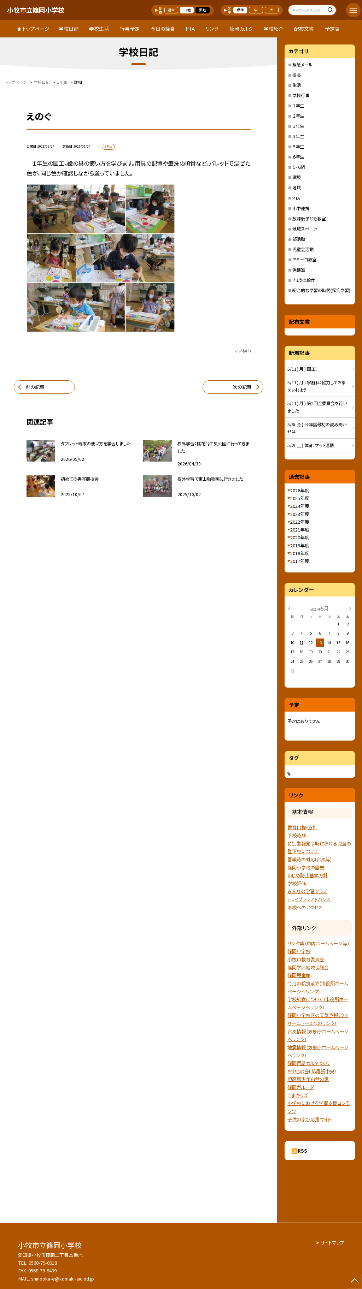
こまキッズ (297, 1095)
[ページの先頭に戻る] (354, 1281)
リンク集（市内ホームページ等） (318, 943)
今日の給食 (163, 28)
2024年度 (299, 506)
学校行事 (300, 95)
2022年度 (299, 521)
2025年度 (299, 498)
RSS (302, 1150)
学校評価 (296, 883)
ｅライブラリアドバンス (309, 899)
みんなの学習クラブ (307, 891)
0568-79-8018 (43, 1262)
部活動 (298, 239)
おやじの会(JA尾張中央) (311, 1071)
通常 (171, 9)
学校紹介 (274, 28)
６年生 (298, 157)
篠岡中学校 (298, 951)
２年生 (298, 116)
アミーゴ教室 (304, 259)
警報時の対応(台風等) (309, 859)
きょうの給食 (303, 280)
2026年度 (299, 490)
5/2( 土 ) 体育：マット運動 (310, 445)
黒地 (202, 9)
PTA (190, 28)
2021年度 (299, 529)
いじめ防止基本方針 (307, 875)
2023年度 (299, 514)
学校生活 (99, 28)
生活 (296, 85)
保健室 (298, 270)
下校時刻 (296, 835)
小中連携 (300, 208)
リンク (212, 28)
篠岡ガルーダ (300, 1087)
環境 (296, 177)
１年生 (298, 105)
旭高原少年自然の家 (308, 1079)
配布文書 (304, 28)
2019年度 (299, 545)
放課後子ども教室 (309, 218)
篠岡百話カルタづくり (308, 1063)
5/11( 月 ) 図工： (302, 369)
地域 (296, 187)
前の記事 (35, 387)
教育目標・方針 (302, 827)
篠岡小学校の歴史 (305, 867)
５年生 (298, 146)
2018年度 (299, 553)
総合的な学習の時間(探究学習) (321, 290)
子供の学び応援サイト (309, 1119)
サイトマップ (332, 1242)
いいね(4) (242, 351)
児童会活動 (303, 249)
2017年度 (299, 561)
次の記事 (242, 387)
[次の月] (350, 608)
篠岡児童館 (298, 975)
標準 (240, 9)
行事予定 (130, 28)
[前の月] (289, 608)
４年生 (298, 136)
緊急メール (302, 64)
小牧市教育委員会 (305, 959)
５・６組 (298, 167)
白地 (187, 9)
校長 (296, 75)
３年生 (298, 126)
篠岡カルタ (241, 28)
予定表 (332, 28)
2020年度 (299, 537)
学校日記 (68, 28)
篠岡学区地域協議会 (308, 967)
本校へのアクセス (304, 907)
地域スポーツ (304, 229)
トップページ (35, 28)
